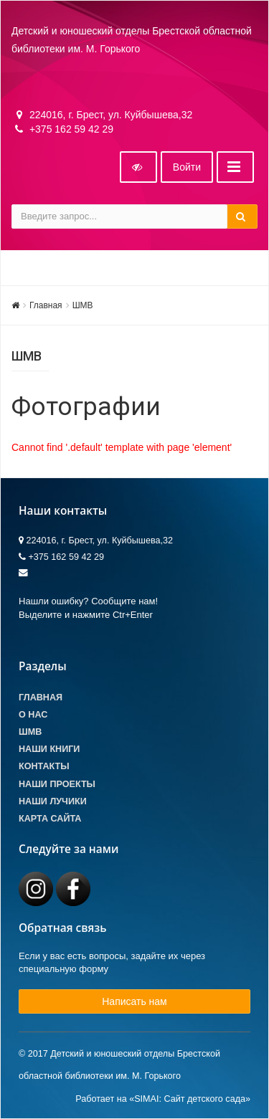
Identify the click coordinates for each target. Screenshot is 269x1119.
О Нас (33, 715)
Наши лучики (53, 801)
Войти (187, 167)
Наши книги (49, 749)
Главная (45, 305)
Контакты (44, 766)
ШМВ (82, 305)
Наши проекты (57, 784)
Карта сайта (50, 819)
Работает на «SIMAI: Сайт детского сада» (162, 1099)
